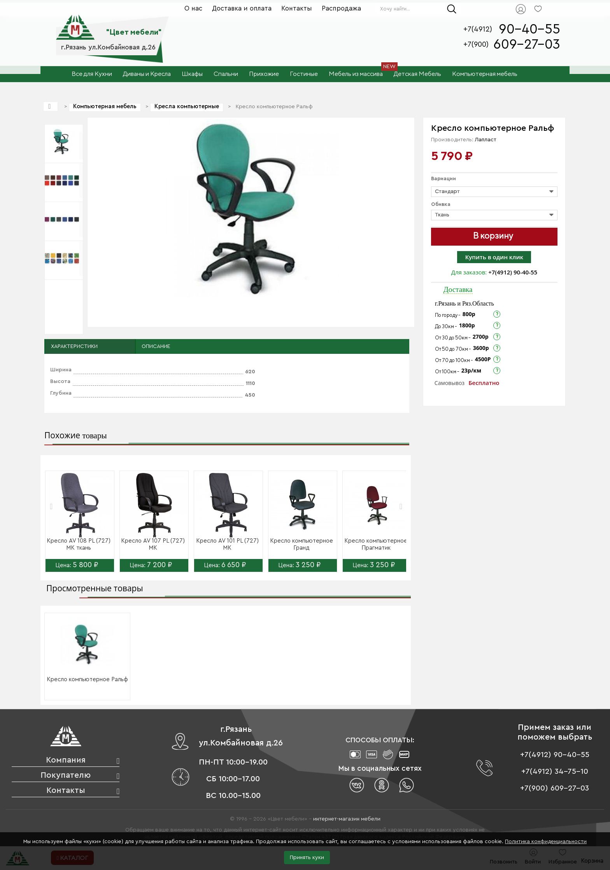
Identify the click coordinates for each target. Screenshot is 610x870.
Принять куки (307, 857)
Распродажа (341, 8)
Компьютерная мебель (105, 106)
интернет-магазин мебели (346, 819)
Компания (66, 760)
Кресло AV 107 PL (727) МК (153, 544)
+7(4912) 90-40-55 (512, 272)
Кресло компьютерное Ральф (87, 679)
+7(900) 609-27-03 (554, 788)
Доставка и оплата (242, 8)
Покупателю (65, 775)
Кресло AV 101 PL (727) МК (227, 544)
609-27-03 (526, 44)
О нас (193, 8)
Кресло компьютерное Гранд (301, 544)
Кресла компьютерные (186, 106)
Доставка (458, 289)
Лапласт (485, 139)
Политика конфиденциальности (546, 841)
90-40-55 (529, 29)
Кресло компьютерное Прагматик (375, 544)
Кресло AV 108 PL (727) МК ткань (78, 544)
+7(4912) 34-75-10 (554, 771)
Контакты (296, 8)
